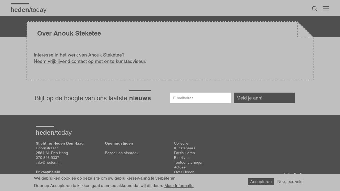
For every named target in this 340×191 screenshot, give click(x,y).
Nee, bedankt (290, 181)
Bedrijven (182, 157)
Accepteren (261, 181)
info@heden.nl (48, 162)
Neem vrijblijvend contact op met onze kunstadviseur (89, 61)
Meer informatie (179, 185)
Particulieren (184, 153)
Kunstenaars (184, 148)
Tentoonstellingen (188, 162)
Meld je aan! (249, 98)
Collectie (181, 143)
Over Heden (184, 172)
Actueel (180, 167)
